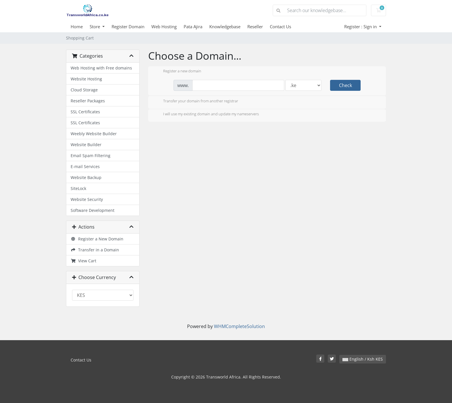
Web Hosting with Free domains (101, 68)
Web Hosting (164, 26)
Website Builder (86, 144)
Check (345, 85)
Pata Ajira (193, 26)
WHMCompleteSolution (239, 326)
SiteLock (78, 188)
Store (95, 26)
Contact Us (280, 26)
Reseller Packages (88, 100)
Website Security (87, 199)
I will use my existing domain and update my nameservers (206, 114)
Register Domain (128, 26)
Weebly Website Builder (94, 133)
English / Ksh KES (362, 359)
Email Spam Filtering (90, 155)
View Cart (83, 260)
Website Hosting (86, 79)
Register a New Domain (97, 239)
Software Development (92, 210)
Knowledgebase (224, 26)
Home (77, 26)
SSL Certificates (85, 111)
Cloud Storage (84, 90)
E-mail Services (85, 166)
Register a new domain (177, 71)
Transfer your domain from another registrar (196, 101)
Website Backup (86, 177)
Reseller (255, 26)
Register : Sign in (361, 26)
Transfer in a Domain (95, 250)
